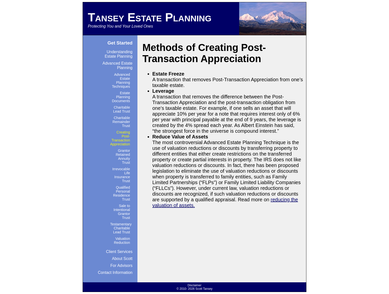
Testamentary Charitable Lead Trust (120, 228)
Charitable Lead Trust (121, 109)
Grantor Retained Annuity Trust (123, 157)
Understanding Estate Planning (118, 54)
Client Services (119, 252)
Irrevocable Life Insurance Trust (121, 175)
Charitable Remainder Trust (121, 122)
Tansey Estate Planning (149, 17)
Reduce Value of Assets (180, 136)
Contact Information (115, 272)
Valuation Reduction (122, 241)
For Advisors (121, 265)
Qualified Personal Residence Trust (121, 193)
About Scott (122, 258)
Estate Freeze (168, 74)
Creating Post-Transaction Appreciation (120, 138)
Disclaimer (194, 285)
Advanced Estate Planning (117, 65)
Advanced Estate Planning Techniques (121, 80)
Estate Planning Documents (121, 97)
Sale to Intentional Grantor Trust (122, 212)
